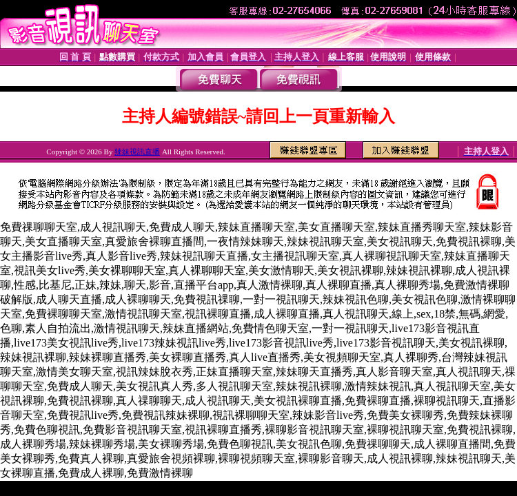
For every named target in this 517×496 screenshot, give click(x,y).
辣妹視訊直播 (137, 151)
